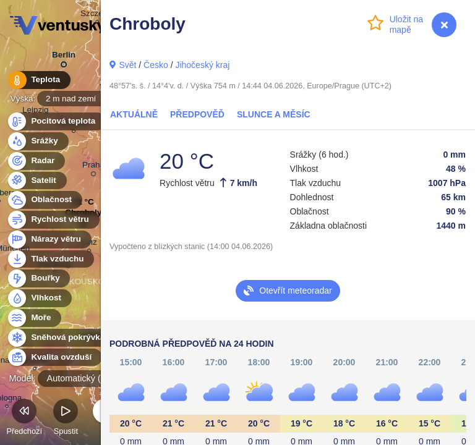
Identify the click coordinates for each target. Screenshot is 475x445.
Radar (36, 161)
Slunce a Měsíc (273, 114)
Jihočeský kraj (202, 65)
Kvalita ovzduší (54, 358)
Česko (155, 65)
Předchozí (24, 419)
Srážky (37, 141)
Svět (127, 65)
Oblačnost (44, 200)
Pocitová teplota (56, 121)
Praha (93, 167)
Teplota (38, 80)
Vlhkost (39, 298)
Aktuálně (134, 114)
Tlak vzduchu (50, 259)
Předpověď (197, 114)
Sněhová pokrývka (61, 338)
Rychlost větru (53, 220)
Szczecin (97, 15)
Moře (34, 318)
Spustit (65, 419)
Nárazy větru (49, 239)
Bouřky (38, 278)
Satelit (36, 181)
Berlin (63, 57)
